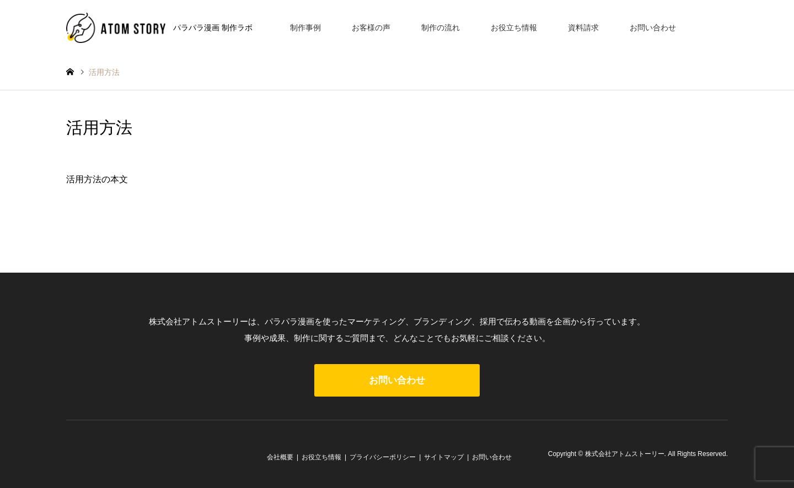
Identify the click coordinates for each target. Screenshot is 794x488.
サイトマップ (444, 457)
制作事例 (305, 27)
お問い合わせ (653, 27)
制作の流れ (440, 27)
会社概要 (280, 457)
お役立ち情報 (514, 27)
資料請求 (583, 27)
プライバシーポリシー (383, 457)
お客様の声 (371, 27)
